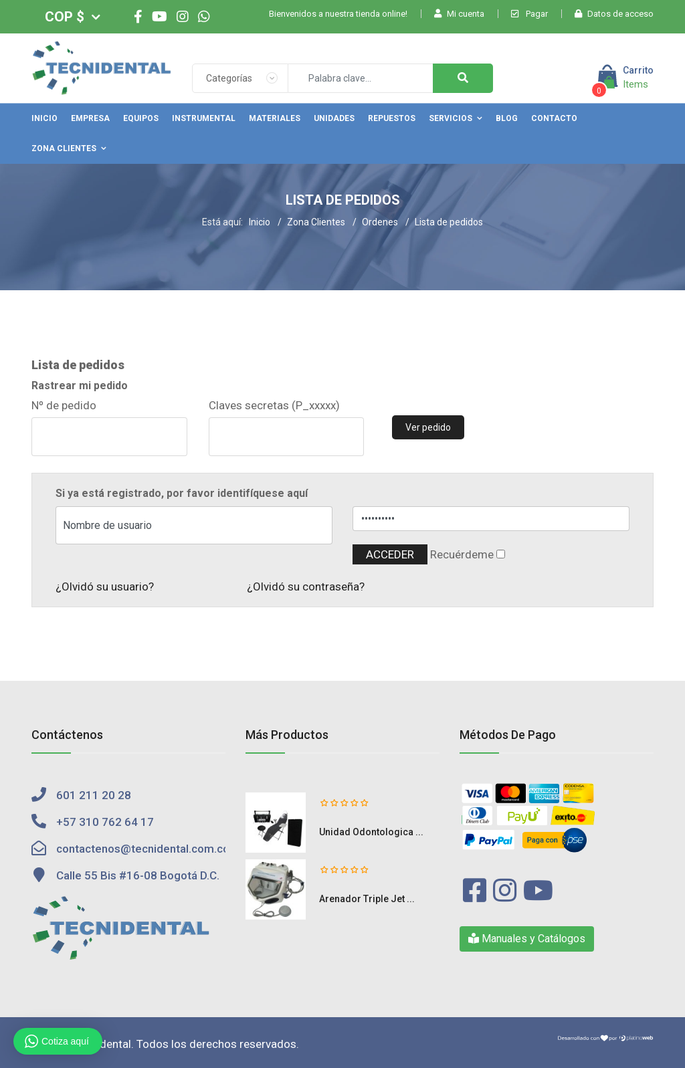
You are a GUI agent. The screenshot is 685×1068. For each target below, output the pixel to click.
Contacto (554, 118)
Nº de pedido (63, 405)
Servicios (450, 118)
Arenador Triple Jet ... (367, 898)
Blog (507, 118)
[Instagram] (183, 17)
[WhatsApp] (204, 17)
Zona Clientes (63, 148)
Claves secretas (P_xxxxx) (274, 405)
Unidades (334, 118)
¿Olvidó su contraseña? (306, 586)
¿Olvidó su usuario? (105, 586)
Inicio (44, 118)
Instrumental (203, 118)
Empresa (90, 118)
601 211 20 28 (93, 795)
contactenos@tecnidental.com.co (142, 848)
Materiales (274, 118)
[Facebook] (474, 891)
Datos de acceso (614, 14)
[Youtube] (159, 17)
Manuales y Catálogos (526, 938)
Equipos (141, 118)
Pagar (529, 14)
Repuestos (391, 118)
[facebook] (138, 17)
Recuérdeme (462, 554)
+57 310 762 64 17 (105, 822)
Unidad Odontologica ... (371, 832)
